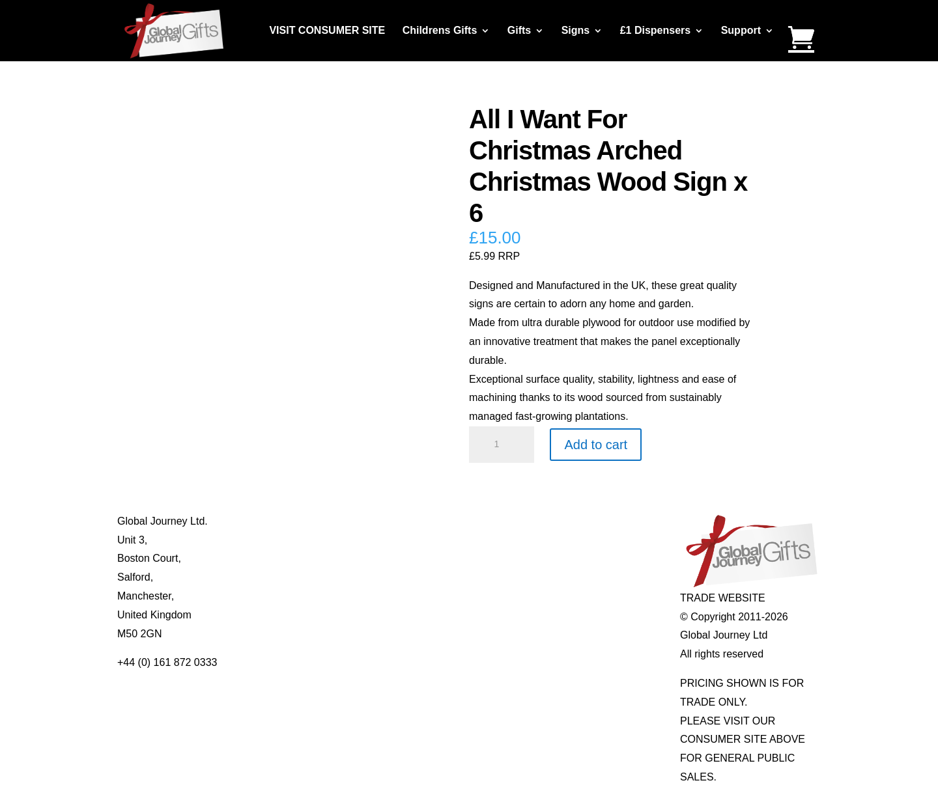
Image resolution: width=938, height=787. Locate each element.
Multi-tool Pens (433, 539)
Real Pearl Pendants (446, 595)
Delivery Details (294, 614)
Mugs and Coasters (444, 521)
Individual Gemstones (589, 521)
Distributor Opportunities (314, 633)
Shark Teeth (567, 577)
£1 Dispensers (655, 31)
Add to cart (595, 444)
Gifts (519, 31)
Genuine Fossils (576, 595)
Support (741, 31)
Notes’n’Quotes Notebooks (460, 558)
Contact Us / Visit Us (305, 558)
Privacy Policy (290, 595)
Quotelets (421, 577)
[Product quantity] (501, 444)
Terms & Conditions (303, 577)
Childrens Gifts (440, 31)
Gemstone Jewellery (586, 539)
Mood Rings (567, 558)
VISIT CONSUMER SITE (327, 31)
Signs (575, 31)
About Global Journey (308, 521)
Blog (268, 539)
